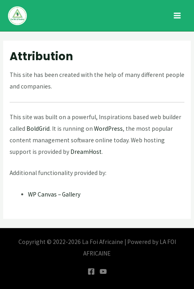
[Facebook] (91, 271)
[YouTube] (103, 271)
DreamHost (86, 151)
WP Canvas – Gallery (54, 194)
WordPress (108, 128)
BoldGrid (38, 128)
